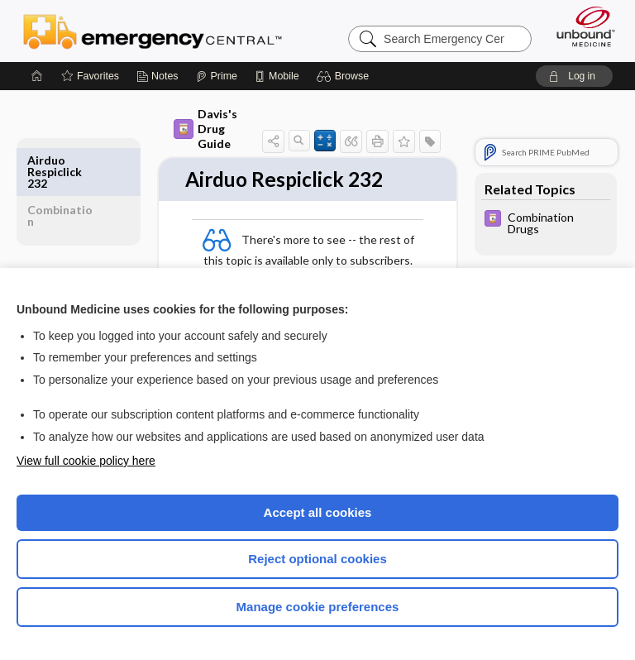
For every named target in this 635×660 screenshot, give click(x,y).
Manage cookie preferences (317, 607)
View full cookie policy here (86, 460)
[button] (345, 76)
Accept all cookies (318, 512)
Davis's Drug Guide (205, 129)
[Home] (37, 76)
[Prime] (216, 76)
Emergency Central (152, 30)
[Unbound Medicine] (580, 26)
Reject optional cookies (317, 559)
